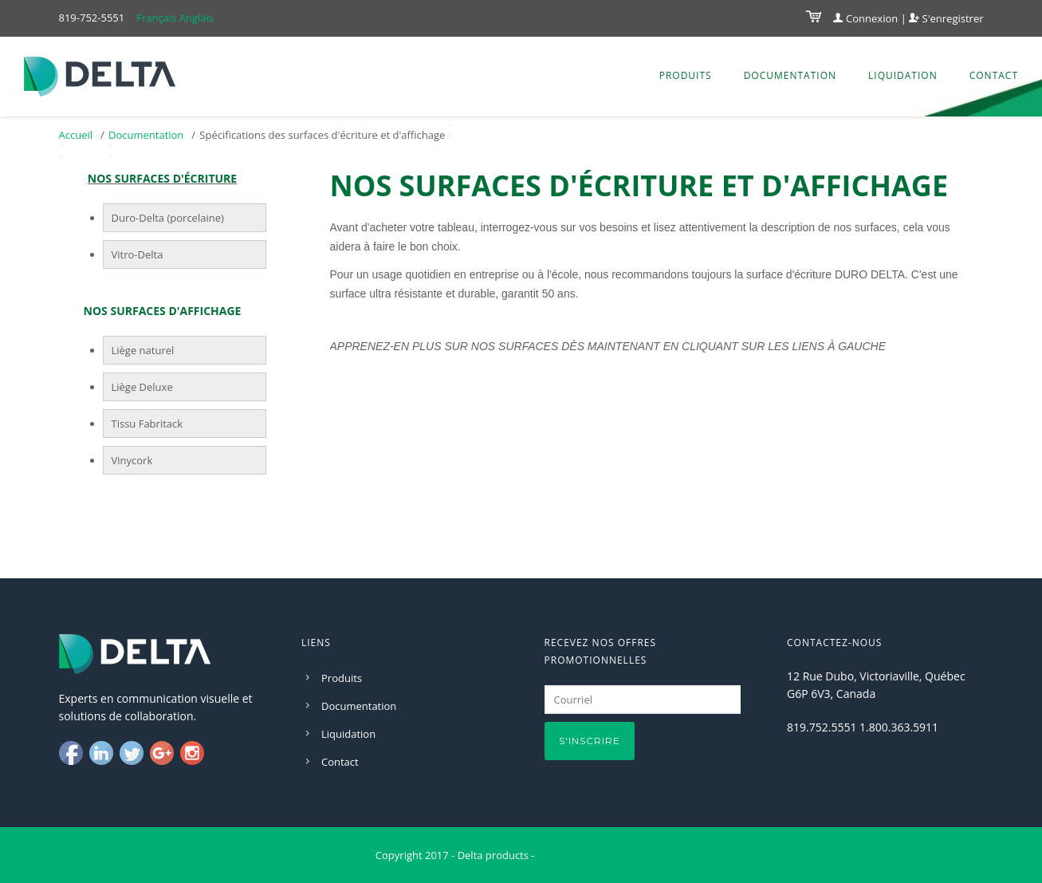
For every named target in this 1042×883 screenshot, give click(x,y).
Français (156, 17)
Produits (685, 75)
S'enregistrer (946, 18)
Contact (993, 75)
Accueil (76, 135)
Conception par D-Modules (601, 855)
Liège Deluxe (142, 387)
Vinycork (132, 460)
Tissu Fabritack (147, 423)
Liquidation (903, 75)
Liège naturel (143, 350)
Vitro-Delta (137, 254)
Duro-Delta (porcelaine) (168, 218)
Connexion (865, 18)
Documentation (790, 75)
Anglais (196, 17)
